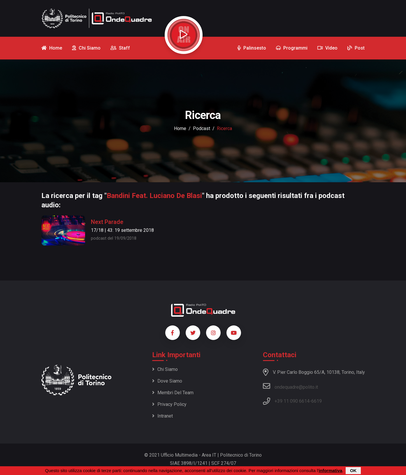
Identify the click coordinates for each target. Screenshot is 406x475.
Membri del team (173, 392)
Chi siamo (165, 369)
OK (353, 470)
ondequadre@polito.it (290, 386)
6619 (316, 401)
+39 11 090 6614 (292, 401)
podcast (201, 128)
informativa (330, 470)
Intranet (162, 416)
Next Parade (107, 221)
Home (180, 128)
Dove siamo (167, 381)
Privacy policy (169, 404)
